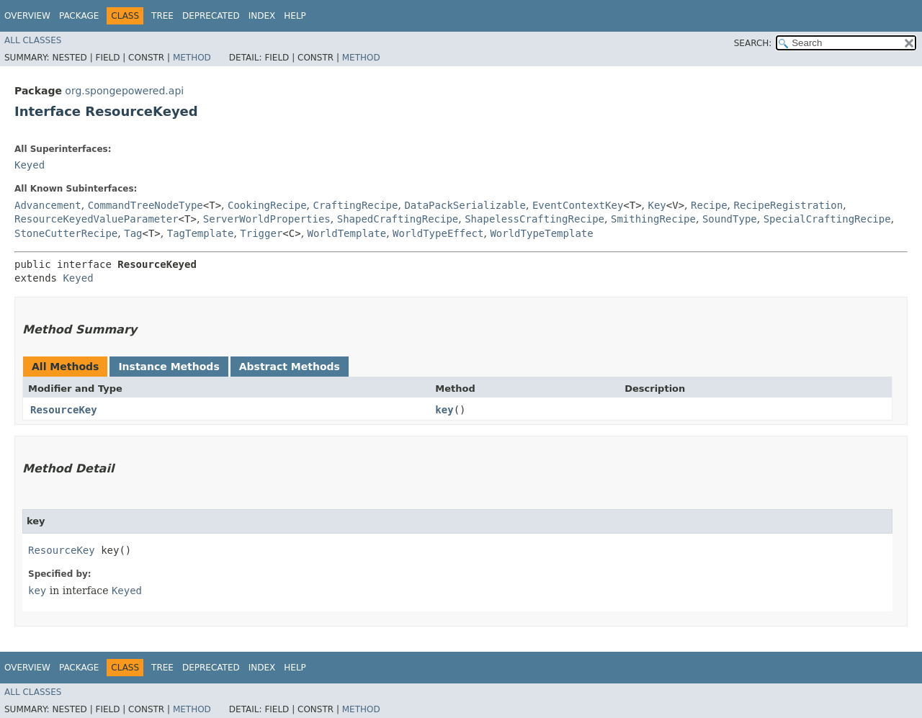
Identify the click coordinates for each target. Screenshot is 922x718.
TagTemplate (200, 233)
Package (79, 16)
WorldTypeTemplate (541, 233)
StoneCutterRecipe (65, 233)
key (444, 410)
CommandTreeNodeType (145, 205)
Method (192, 58)
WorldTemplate (347, 233)
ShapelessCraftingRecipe (534, 219)
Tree (162, 16)
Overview (27, 16)
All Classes (32, 40)
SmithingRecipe (653, 219)
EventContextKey (577, 205)
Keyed (29, 165)
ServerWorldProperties (267, 219)
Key (657, 205)
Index (262, 16)
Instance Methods (168, 366)
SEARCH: (753, 43)
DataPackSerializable (465, 205)
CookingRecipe (267, 205)
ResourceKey (63, 410)
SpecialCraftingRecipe (827, 219)
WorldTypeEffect (438, 233)
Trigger (261, 233)
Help (295, 16)
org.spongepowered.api (124, 91)
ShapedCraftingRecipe (398, 219)
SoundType (729, 219)
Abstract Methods (289, 366)
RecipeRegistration (788, 205)
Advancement (47, 205)
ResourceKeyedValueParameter (96, 219)
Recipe (709, 205)
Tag (133, 233)
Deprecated (211, 16)
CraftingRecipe (355, 205)
